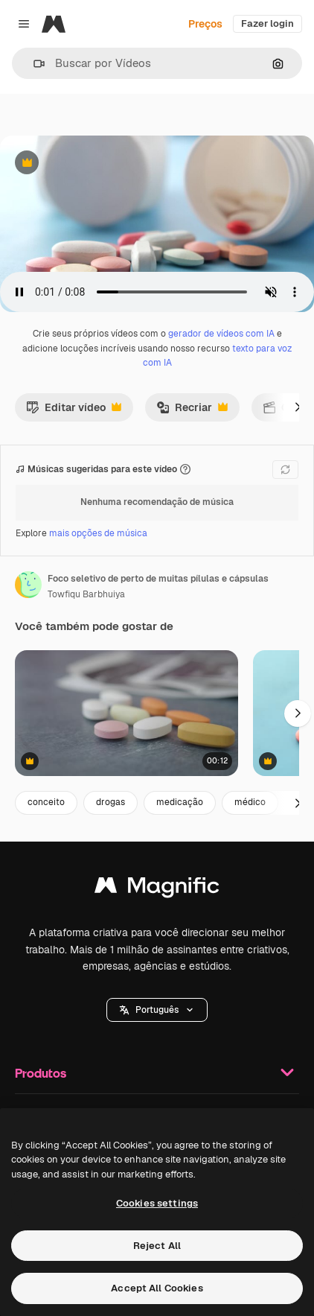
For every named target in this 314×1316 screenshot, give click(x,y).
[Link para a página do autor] (28, 584)
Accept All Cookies (156, 1288)
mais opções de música (98, 533)
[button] (33, 63)
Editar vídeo (73, 411)
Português (157, 1010)
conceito (46, 802)
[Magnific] (53, 24)
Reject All (157, 1245)
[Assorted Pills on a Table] (126, 713)
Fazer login (267, 23)
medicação (179, 802)
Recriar (192, 411)
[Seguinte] (297, 407)
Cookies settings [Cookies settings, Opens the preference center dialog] (157, 1203)
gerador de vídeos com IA (221, 334)
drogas (110, 802)
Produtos (157, 1072)
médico (250, 802)
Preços (205, 24)
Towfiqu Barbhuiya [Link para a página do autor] (86, 594)
